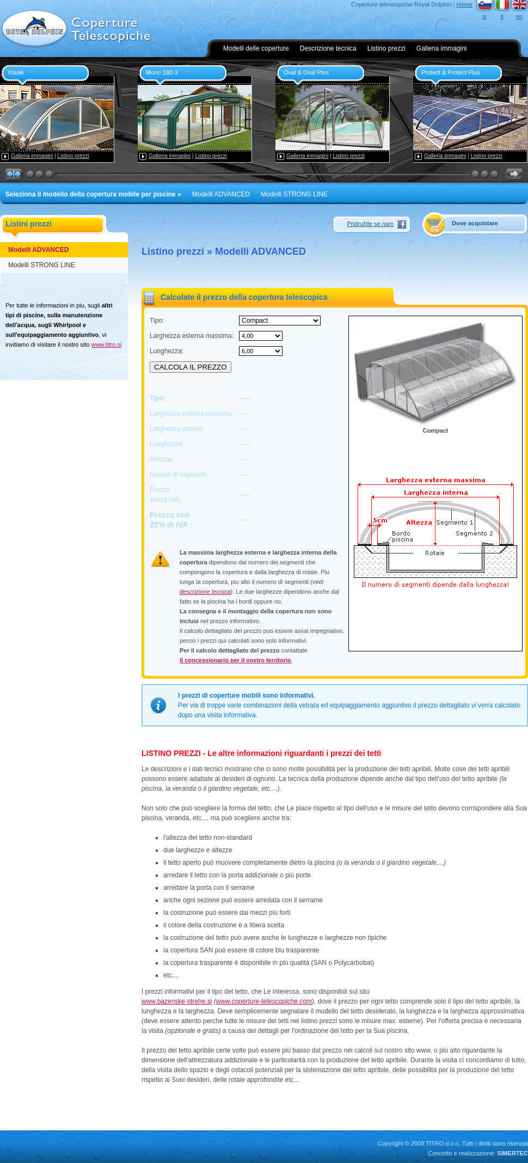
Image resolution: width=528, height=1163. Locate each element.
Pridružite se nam (370, 223)
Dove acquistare (475, 223)
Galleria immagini (441, 48)
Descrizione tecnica (328, 48)
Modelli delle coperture (256, 48)
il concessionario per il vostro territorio (235, 660)
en (519, 16)
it (502, 16)
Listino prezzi (386, 48)
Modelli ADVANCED (221, 194)
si (484, 16)
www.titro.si (106, 344)
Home (464, 4)
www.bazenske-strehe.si (177, 1001)
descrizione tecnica (205, 591)
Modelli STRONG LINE (294, 194)
